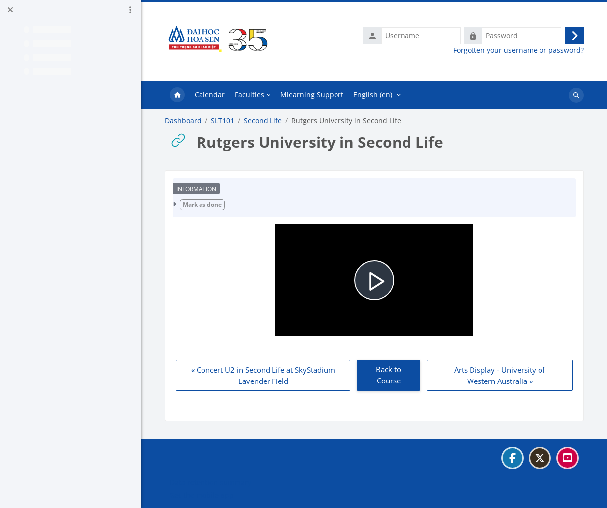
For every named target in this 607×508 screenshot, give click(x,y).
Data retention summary (210, 482)
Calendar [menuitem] (210, 94)
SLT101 (222, 120)
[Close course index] (10, 10)
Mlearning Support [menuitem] (311, 94)
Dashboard (183, 120)
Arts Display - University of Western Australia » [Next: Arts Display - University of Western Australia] (499, 375)
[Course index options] (130, 10)
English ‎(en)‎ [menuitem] (372, 94)
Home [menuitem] (177, 95)
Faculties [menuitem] (249, 94)
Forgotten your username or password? (518, 50)
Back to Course (388, 374)
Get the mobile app (202, 495)
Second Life (263, 120)
